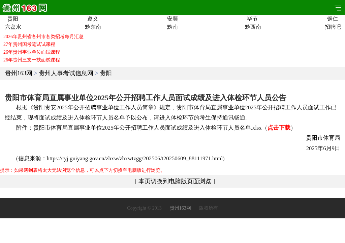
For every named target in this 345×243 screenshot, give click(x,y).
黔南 (172, 27)
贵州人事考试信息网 (66, 73)
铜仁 (332, 19)
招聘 (90, 107)
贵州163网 (18, 73)
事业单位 (107, 107)
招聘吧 (332, 27)
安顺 (172, 19)
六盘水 (12, 27)
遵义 (92, 19)
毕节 (252, 19)
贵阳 (12, 19)
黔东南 (92, 27)
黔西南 (252, 27)
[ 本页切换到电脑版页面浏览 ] (175, 181)
